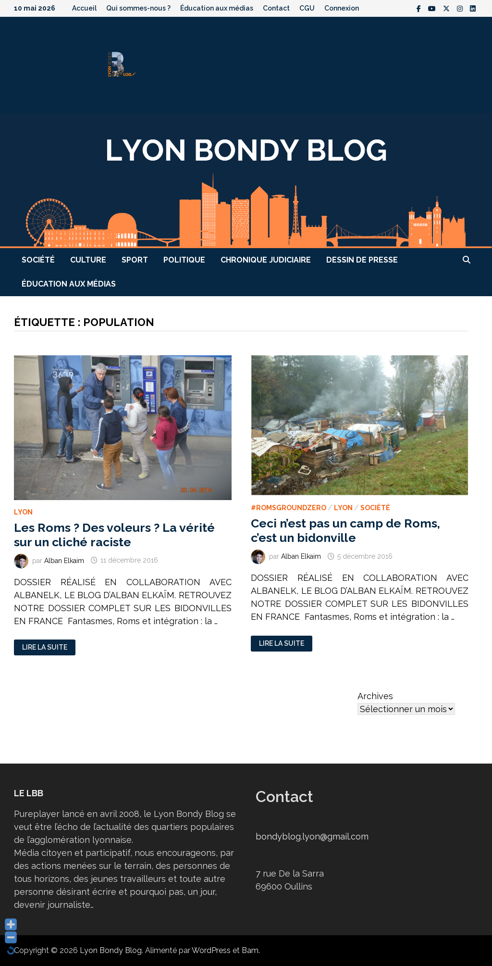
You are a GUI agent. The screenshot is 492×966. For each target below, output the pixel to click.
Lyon (23, 512)
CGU (307, 8)
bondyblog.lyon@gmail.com (312, 836)
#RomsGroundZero (288, 508)
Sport (135, 259)
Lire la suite (44, 647)
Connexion (341, 8)
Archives (375, 696)
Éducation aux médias (216, 8)
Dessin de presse (362, 259)
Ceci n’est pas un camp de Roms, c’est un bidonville (345, 530)
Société (38, 259)
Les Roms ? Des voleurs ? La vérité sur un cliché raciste (114, 534)
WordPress (211, 950)
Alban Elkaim (64, 560)
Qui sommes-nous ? (138, 8)
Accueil (84, 8)
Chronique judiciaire (266, 259)
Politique (184, 259)
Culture (88, 259)
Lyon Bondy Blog (111, 950)
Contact (276, 8)
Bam (250, 950)
